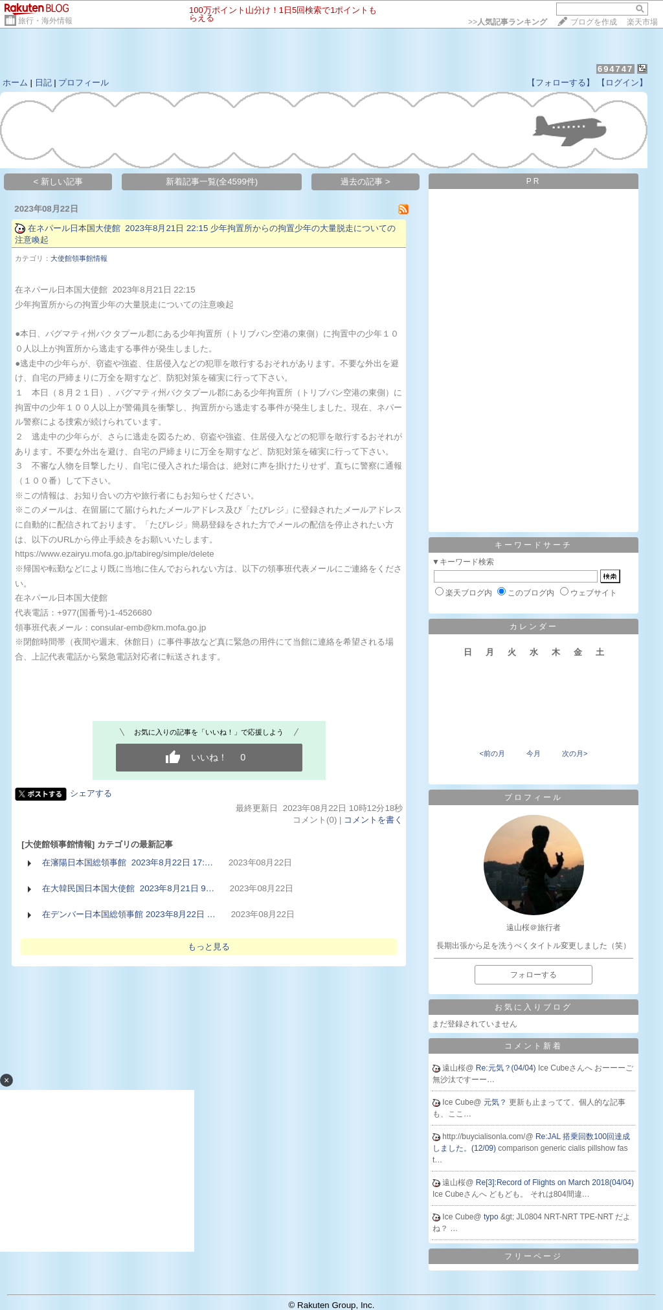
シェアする (91, 793)
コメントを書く (373, 820)
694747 (615, 69)
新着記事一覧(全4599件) (212, 181)
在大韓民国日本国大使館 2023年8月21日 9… (128, 888)
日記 (43, 82)
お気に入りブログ (533, 1007)
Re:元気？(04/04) (507, 1067)
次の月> (574, 753)
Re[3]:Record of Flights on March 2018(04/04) (555, 1182)
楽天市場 (642, 22)
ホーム (15, 82)
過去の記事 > (365, 181)
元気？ (496, 1102)
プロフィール (83, 82)
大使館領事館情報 (79, 258)
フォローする (533, 974)
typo (492, 1216)
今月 (533, 753)
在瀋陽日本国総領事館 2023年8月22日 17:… (127, 862)
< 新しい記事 (59, 181)
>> (507, 22)
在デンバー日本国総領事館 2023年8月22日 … (129, 914)
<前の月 (491, 753)
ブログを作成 (593, 22)
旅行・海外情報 (45, 20)
